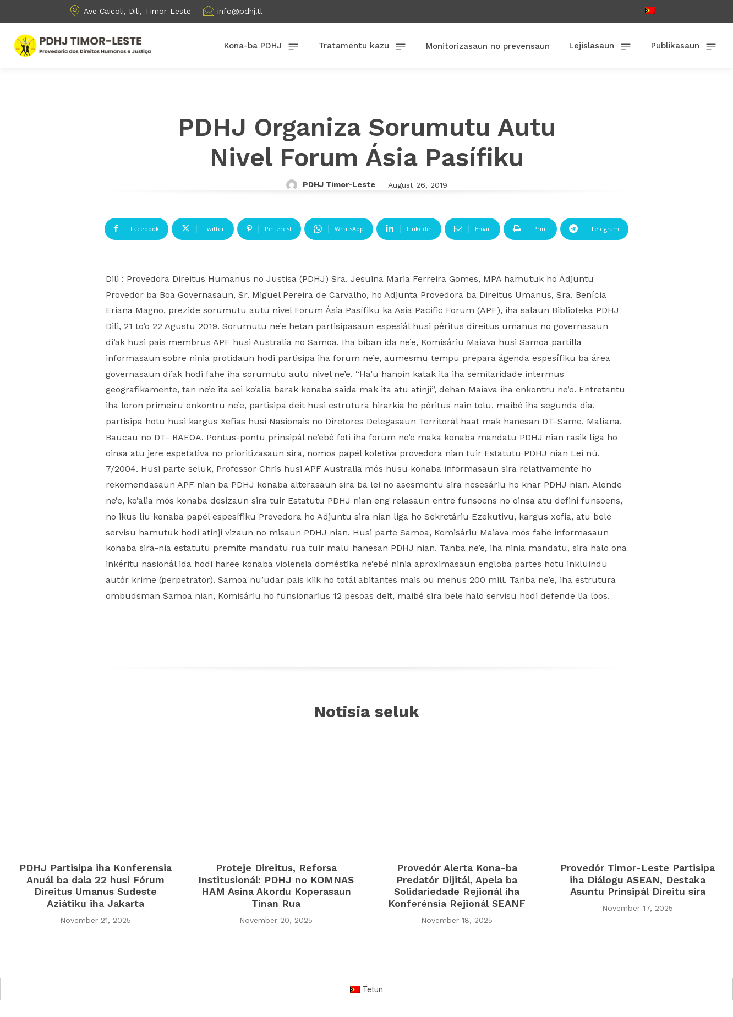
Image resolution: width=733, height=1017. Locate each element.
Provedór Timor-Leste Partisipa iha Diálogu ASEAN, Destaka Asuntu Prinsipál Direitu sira (637, 879)
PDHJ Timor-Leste (339, 184)
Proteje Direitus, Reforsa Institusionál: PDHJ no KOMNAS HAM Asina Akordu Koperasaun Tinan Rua (276, 885)
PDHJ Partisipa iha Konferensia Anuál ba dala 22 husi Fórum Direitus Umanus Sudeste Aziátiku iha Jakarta (95, 885)
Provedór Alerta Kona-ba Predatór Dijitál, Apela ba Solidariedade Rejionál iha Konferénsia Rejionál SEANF (457, 885)
